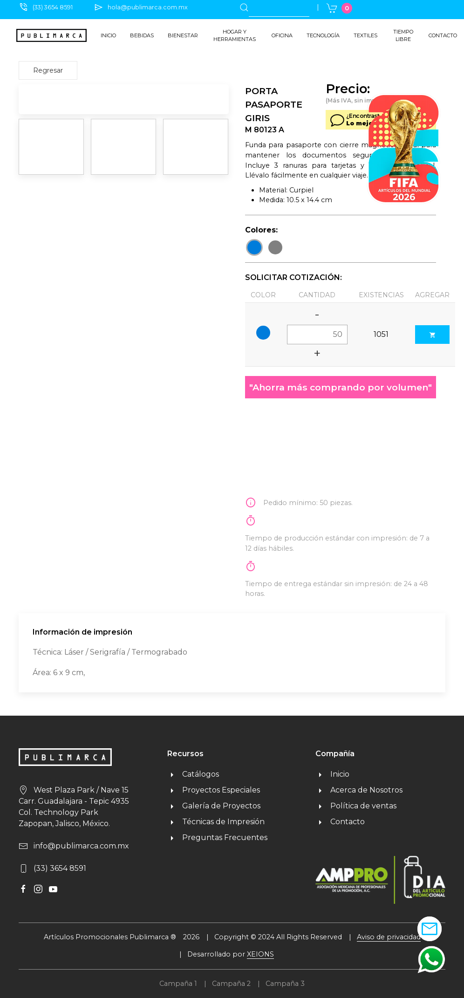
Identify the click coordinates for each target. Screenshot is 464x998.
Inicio (108, 35)
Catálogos (193, 774)
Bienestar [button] (183, 35)
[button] (431, 959)
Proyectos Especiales (213, 790)
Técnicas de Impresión (216, 821)
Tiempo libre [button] (403, 35)
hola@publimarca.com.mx (148, 7)
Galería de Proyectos (213, 805)
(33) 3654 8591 (53, 7)
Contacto (443, 35)
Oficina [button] (282, 35)
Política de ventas (355, 805)
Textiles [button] (365, 35)
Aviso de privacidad (389, 937)
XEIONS (260, 954)
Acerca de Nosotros (359, 790)
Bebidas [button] (142, 35)
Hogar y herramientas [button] (234, 35)
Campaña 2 (231, 983)
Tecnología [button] (323, 35)
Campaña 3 (285, 983)
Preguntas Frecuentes (217, 837)
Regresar (48, 70)
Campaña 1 (178, 983)
